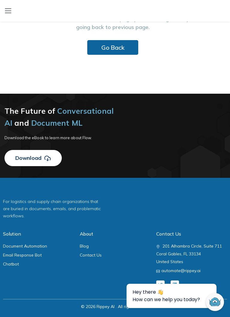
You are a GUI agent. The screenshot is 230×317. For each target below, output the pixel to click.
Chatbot (11, 264)
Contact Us (91, 255)
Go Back (112, 47)
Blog (84, 246)
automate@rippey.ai (181, 270)
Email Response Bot (22, 255)
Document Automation (25, 246)
